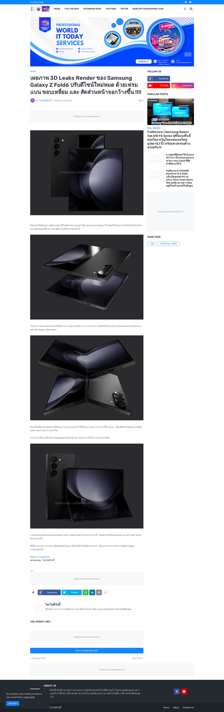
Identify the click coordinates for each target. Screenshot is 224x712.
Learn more (29, 697)
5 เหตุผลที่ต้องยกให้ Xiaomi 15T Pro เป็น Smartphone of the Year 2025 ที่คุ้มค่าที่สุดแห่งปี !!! (180, 159)
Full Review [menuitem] (72, 8)
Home (33, 71)
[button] (185, 9)
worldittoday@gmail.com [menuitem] (148, 8)
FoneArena (44, 557)
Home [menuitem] (57, 8)
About (176, 707)
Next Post (137, 658)
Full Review (168, 243)
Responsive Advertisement (86, 116)
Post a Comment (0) (87, 650)
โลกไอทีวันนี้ (52, 604)
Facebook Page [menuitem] (92, 8)
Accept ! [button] (13, 703)
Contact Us (188, 707)
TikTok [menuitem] (124, 8)
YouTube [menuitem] (111, 8)
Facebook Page (37, 2)
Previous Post (38, 658)
